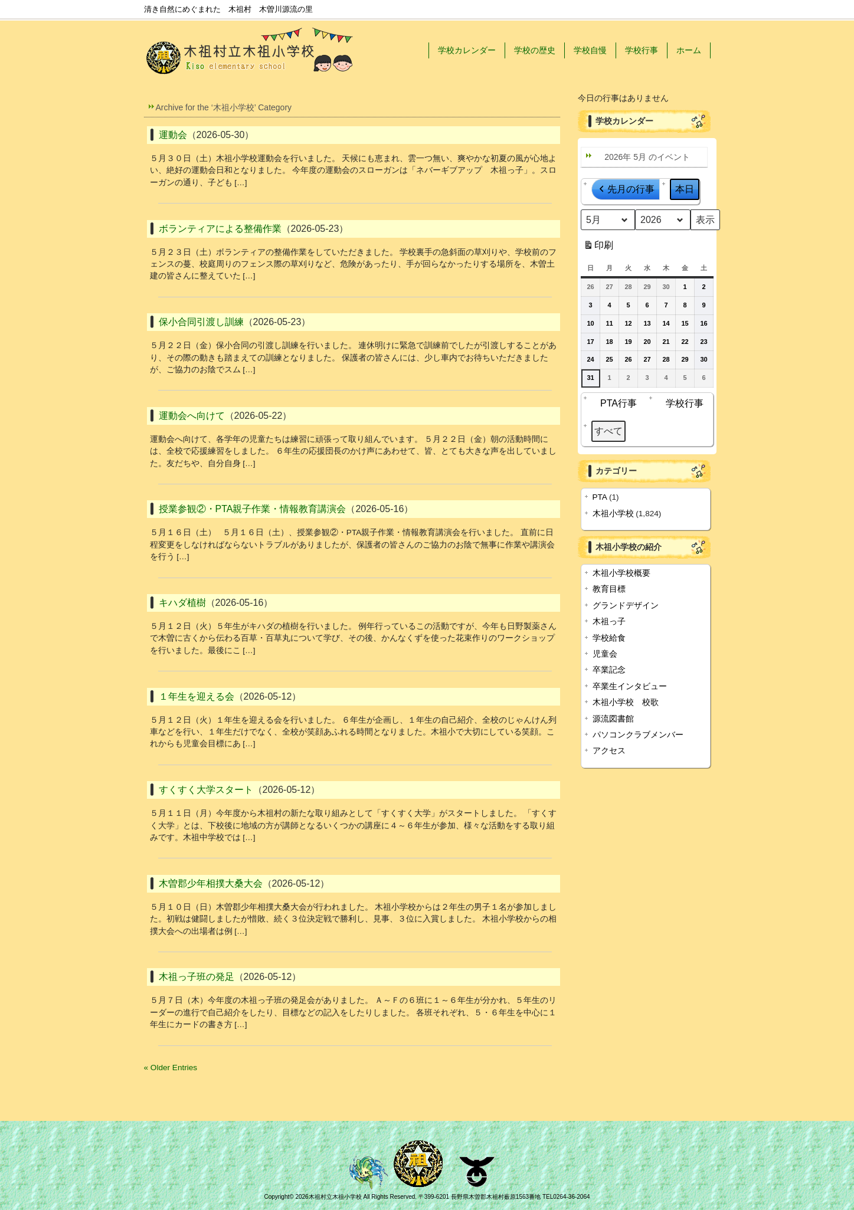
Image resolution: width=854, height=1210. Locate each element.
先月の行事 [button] (626, 189)
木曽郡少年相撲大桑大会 (211, 883)
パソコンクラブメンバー (638, 734)
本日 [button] (684, 189)
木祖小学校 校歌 (626, 702)
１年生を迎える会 (196, 696)
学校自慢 (590, 50)
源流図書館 (613, 718)
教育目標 (609, 589)
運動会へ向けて (192, 416)
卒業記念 (609, 669)
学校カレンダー (467, 50)
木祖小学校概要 (621, 573)
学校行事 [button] (681, 403)
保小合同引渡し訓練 (201, 322)
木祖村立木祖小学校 (335, 1196)
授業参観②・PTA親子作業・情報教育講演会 (252, 509)
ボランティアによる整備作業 (220, 229)
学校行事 (641, 50)
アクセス (609, 750)
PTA (600, 497)
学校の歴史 (534, 50)
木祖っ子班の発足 (196, 977)
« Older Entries (171, 1067)
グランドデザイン (626, 605)
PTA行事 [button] (615, 403)
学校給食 (609, 638)
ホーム (688, 50)
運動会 (173, 135)
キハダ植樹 (182, 603)
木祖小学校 (613, 513)
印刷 (598, 247)
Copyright (276, 1196)
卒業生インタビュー (630, 686)
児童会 (605, 654)
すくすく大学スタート (206, 790)
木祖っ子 (609, 621)
